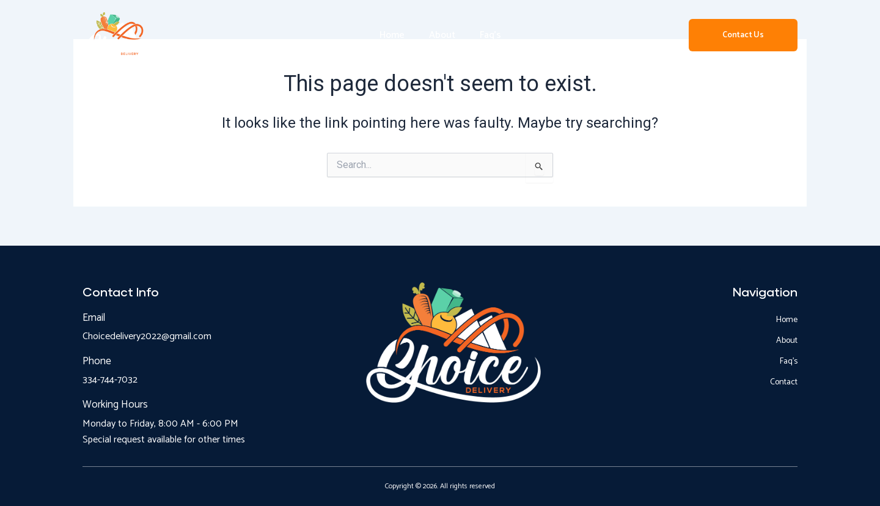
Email (93, 317)
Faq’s (490, 35)
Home (392, 35)
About (442, 35)
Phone (96, 361)
